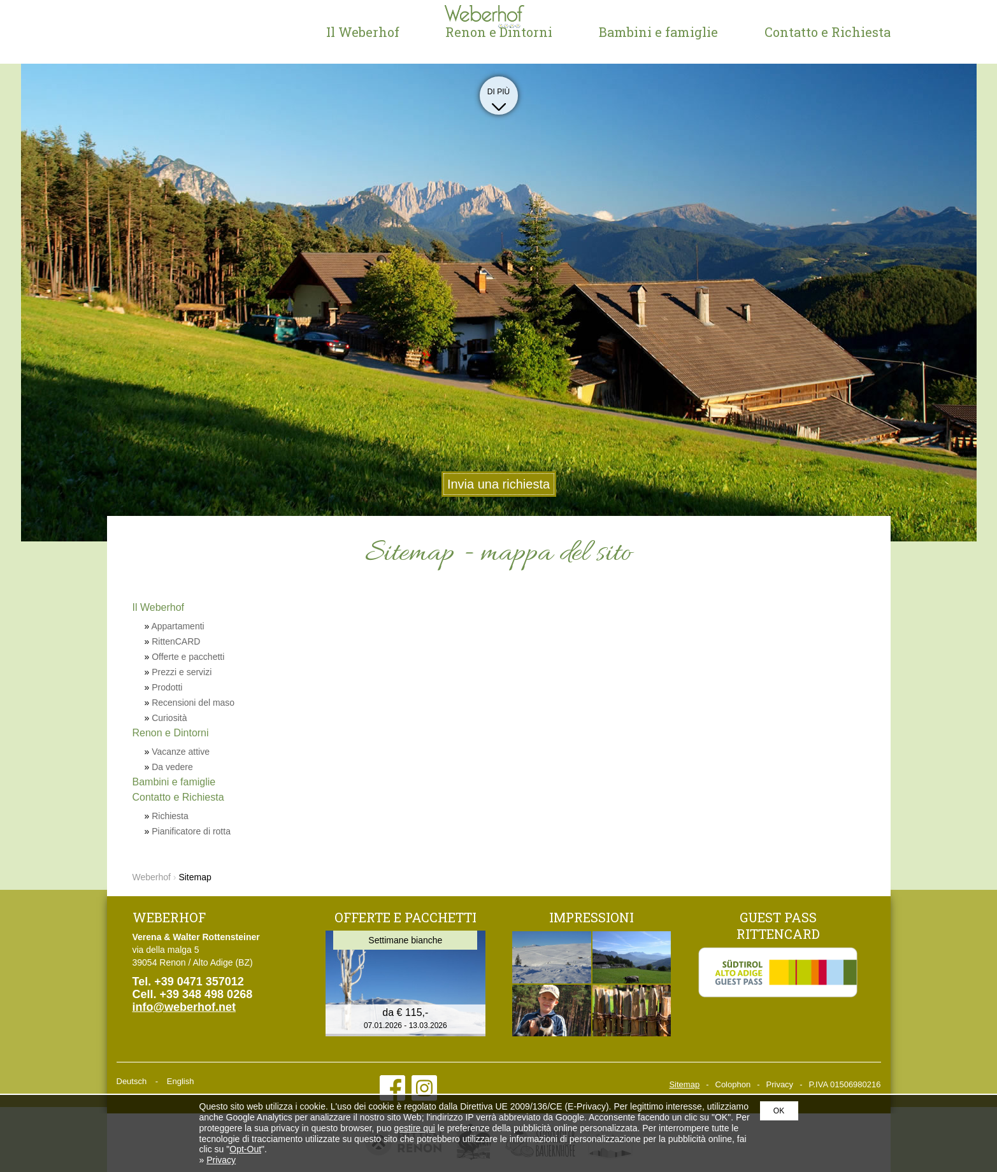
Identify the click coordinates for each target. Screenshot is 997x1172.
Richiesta (170, 816)
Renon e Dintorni (498, 32)
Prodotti (167, 687)
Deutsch (132, 1081)
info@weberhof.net (184, 1007)
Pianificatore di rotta (191, 831)
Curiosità (169, 718)
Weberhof (183, 31)
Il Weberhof (362, 32)
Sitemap (684, 1084)
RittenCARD (176, 641)
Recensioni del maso (193, 702)
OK (778, 1110)
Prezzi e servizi (182, 672)
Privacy (780, 1084)
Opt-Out (245, 1149)
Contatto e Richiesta (827, 32)
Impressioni (591, 917)
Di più (499, 97)
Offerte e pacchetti (188, 657)
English (180, 1081)
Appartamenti (177, 626)
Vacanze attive (181, 752)
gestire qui (414, 1128)
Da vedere (172, 767)
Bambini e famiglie (658, 32)
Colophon (733, 1084)
